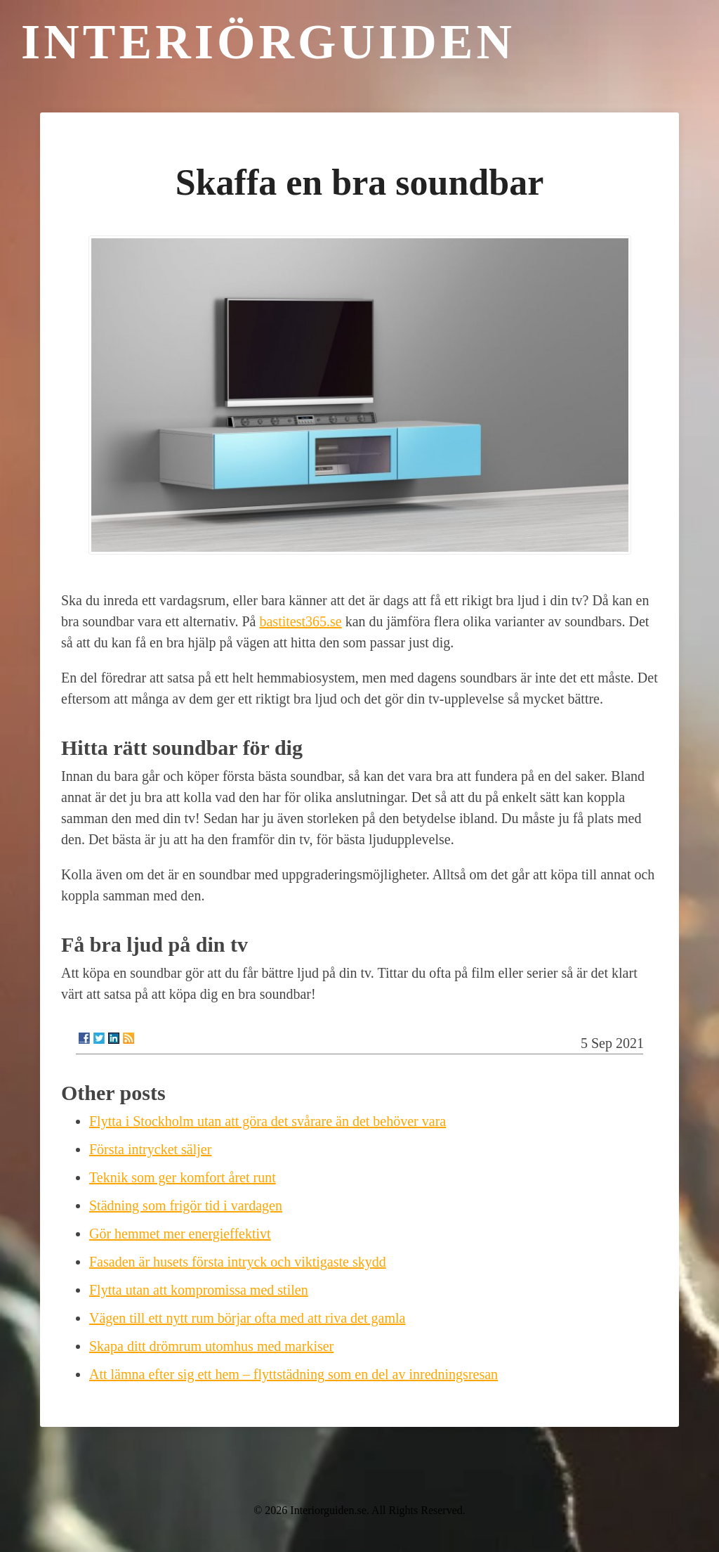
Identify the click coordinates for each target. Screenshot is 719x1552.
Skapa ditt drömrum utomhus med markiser (211, 1346)
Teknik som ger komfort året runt (182, 1177)
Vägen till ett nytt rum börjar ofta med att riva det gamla (247, 1318)
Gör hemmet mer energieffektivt (180, 1233)
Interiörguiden (268, 42)
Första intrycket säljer (150, 1149)
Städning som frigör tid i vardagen (185, 1205)
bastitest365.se (300, 621)
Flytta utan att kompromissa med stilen (198, 1290)
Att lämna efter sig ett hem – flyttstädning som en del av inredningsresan (293, 1374)
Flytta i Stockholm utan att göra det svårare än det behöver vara (267, 1121)
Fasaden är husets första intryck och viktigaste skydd (237, 1261)
